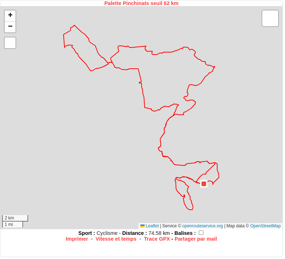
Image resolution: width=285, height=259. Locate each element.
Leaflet (149, 225)
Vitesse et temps (116, 239)
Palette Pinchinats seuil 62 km (141, 3)
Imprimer (77, 239)
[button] (204, 184)
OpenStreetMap (265, 225)
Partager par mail (196, 239)
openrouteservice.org (202, 225)
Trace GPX (157, 239)
